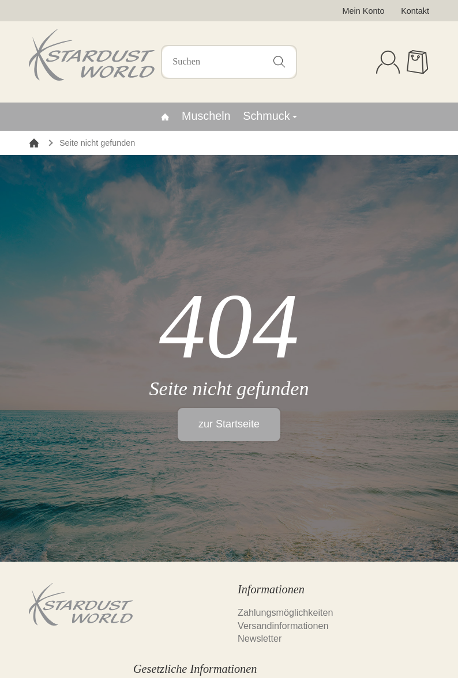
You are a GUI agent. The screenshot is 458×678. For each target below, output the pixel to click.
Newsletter (259, 638)
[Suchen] (228, 62)
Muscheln (206, 115)
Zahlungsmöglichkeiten (285, 612)
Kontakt (415, 11)
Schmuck (270, 115)
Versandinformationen (283, 625)
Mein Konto (364, 11)
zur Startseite (229, 424)
